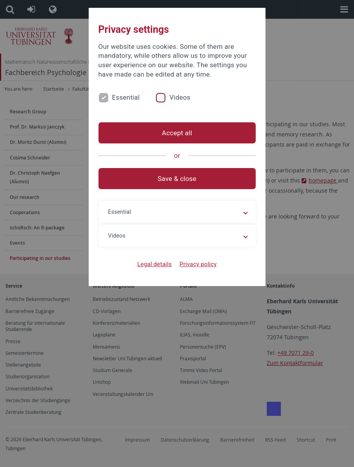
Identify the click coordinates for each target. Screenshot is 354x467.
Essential (126, 97)
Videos (179, 97)
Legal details (154, 264)
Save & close (177, 179)
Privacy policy (198, 264)
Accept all (177, 133)
